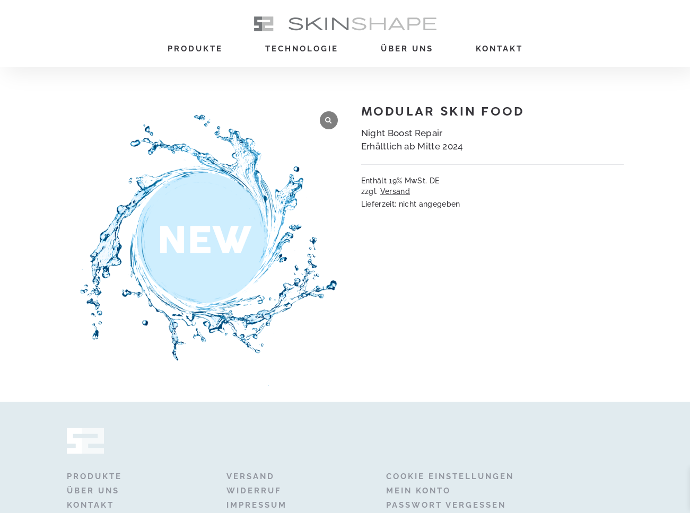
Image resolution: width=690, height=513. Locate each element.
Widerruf (254, 491)
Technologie (301, 49)
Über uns (407, 49)
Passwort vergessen (446, 505)
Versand (395, 191)
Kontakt (499, 49)
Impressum (256, 505)
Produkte (195, 49)
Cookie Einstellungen (450, 476)
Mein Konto (418, 491)
